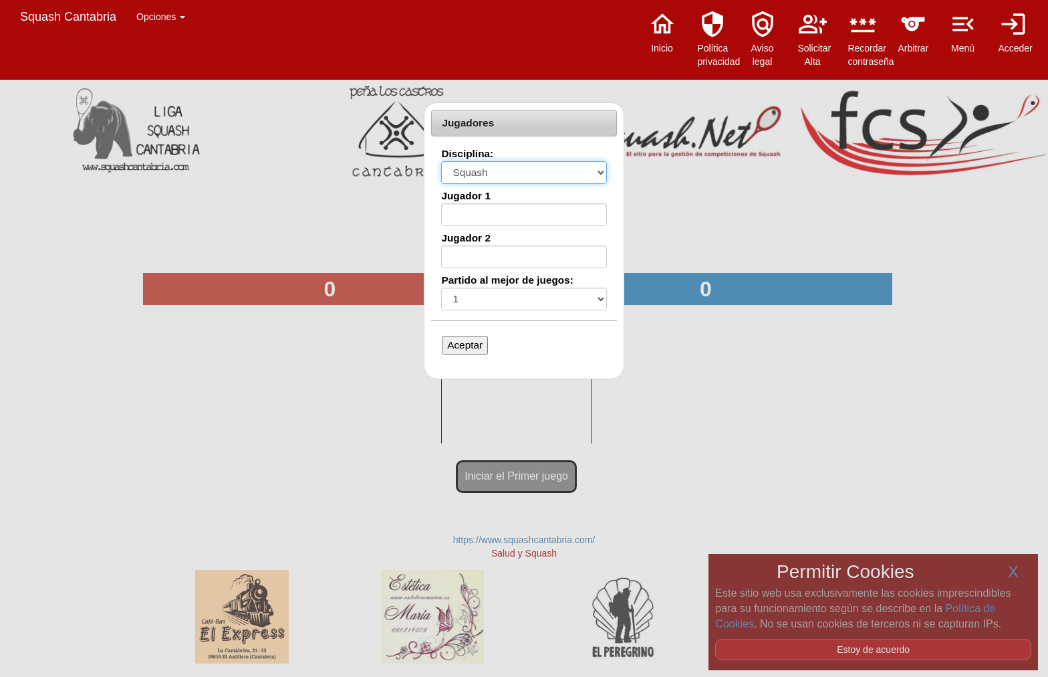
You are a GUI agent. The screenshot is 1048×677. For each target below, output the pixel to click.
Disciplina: (467, 153)
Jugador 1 (466, 195)
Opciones (160, 16)
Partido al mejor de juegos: (507, 280)
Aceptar (465, 345)
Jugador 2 (466, 238)
